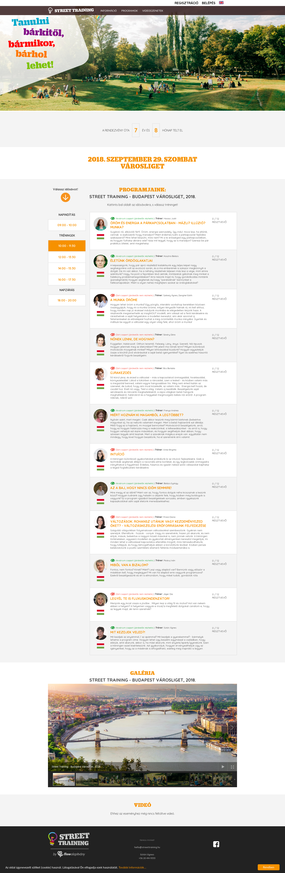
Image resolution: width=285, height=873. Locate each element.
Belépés (208, 3)
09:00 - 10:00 (67, 225)
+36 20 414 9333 (147, 858)
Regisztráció (186, 3)
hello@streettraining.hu (147, 847)
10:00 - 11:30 (66, 246)
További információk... (132, 867)
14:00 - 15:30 (67, 268)
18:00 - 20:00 (67, 300)
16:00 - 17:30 (67, 279)
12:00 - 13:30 (67, 257)
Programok (129, 10)
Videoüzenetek (152, 10)
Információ (109, 10)
